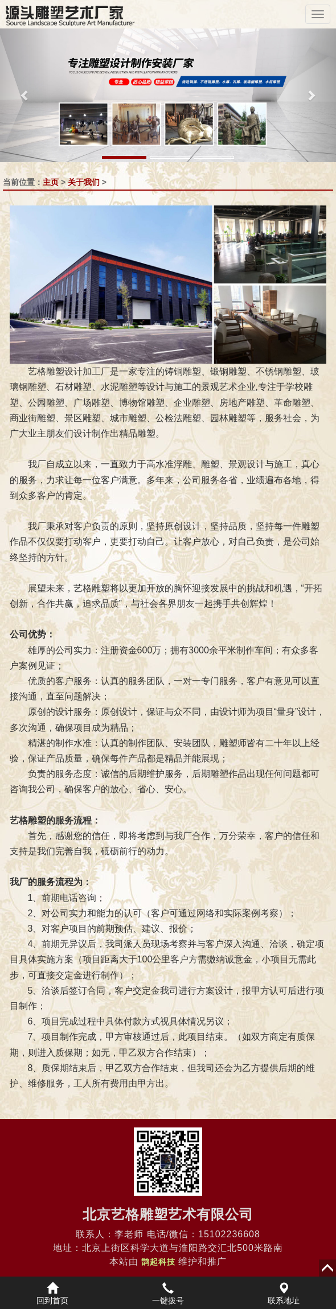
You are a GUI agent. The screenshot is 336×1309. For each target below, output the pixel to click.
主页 (51, 182)
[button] (25, 95)
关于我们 (84, 182)
